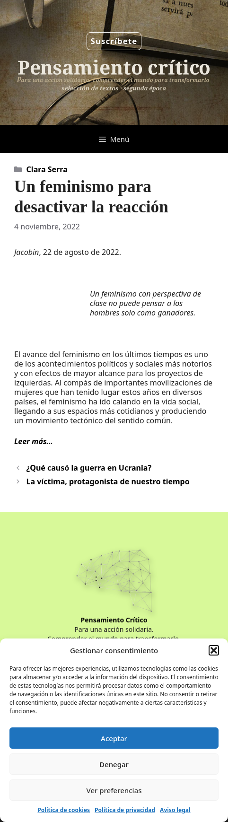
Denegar (114, 764)
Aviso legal (175, 810)
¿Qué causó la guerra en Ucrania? (88, 468)
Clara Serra (47, 169)
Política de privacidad (125, 810)
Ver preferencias (113, 790)
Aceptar (114, 738)
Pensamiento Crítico (114, 619)
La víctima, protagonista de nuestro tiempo (108, 481)
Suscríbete (114, 40)
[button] (214, 650)
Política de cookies (63, 810)
